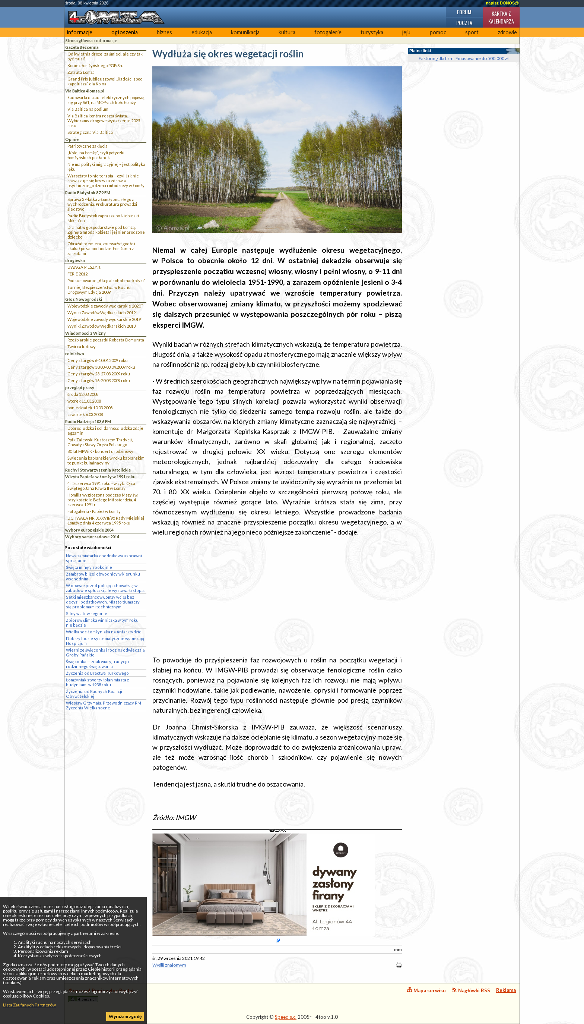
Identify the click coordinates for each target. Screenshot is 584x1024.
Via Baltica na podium (87, 109)
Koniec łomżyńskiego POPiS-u (95, 65)
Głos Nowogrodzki (83, 299)
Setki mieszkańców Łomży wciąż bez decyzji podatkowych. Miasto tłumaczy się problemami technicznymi (103, 602)
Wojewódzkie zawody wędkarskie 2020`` (105, 305)
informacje (79, 32)
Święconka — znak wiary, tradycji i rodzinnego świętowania (97, 664)
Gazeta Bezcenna (82, 47)
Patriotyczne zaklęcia (87, 146)
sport (472, 32)
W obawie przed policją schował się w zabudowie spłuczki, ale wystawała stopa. (105, 588)
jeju (406, 32)
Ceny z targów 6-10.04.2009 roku (97, 360)
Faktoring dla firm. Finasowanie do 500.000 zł (464, 58)
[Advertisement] (277, 596)
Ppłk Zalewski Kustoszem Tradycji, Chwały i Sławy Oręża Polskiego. (100, 442)
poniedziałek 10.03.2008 (89, 407)
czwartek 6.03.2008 (85, 414)
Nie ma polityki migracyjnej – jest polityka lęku (106, 166)
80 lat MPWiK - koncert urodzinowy (100, 451)
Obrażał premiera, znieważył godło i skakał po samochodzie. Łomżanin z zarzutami (101, 248)
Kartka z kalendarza (501, 17)
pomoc (438, 32)
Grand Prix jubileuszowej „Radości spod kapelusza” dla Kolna (105, 81)
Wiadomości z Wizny (85, 333)
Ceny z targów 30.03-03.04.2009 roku (101, 367)
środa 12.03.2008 (82, 394)
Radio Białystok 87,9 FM (87, 192)
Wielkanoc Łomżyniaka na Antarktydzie (104, 631)
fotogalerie (328, 32)
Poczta (464, 22)
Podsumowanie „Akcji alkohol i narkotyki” (106, 280)
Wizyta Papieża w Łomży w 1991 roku (100, 476)
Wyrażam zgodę (125, 1016)
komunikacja (245, 32)
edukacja (201, 32)
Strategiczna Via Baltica (90, 132)
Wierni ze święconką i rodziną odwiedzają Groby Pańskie (105, 652)
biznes (164, 32)
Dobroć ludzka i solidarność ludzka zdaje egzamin (105, 430)
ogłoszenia (124, 32)
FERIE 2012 (77, 273)
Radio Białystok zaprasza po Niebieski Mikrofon (103, 218)
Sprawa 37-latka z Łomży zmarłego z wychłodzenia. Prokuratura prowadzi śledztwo (102, 204)
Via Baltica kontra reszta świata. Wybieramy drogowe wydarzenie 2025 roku (103, 120)
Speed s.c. (285, 1017)
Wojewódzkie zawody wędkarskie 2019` (104, 319)
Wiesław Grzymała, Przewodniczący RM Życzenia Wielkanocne (103, 705)
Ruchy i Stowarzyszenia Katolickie (98, 469)
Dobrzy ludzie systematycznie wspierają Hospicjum (105, 641)
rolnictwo (74, 353)
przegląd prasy (79, 387)
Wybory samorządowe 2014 (92, 536)
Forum (464, 12)
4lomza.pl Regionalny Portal (101, 994)
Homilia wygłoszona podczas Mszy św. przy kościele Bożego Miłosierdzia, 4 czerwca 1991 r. (102, 499)
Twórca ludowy (81, 346)
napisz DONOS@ (502, 3)
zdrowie (507, 32)
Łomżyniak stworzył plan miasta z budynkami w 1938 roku (97, 682)
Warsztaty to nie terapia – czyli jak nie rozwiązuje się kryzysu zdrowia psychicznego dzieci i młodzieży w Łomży (106, 180)
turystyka (372, 32)
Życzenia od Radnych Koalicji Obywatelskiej (94, 694)
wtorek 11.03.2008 (84, 400)
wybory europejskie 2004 (89, 529)
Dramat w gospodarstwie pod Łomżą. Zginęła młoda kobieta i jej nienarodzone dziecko (106, 232)
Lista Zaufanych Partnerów (29, 1005)
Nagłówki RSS (471, 990)
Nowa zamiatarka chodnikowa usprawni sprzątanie (104, 558)
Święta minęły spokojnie (89, 567)
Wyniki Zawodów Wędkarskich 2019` (102, 312)
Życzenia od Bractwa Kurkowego (97, 673)
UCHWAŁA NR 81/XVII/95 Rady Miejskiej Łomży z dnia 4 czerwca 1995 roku (105, 520)
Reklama (506, 990)
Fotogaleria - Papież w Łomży (94, 511)
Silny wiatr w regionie (86, 613)
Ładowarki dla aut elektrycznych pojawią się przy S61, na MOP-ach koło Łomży (106, 100)
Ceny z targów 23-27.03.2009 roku (98, 373)
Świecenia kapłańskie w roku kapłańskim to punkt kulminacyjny (106, 460)
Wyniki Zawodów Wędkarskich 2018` (102, 326)
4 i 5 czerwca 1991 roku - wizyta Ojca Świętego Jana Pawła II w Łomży (101, 486)
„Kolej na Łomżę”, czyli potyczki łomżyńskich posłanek (95, 155)
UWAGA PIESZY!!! (84, 267)
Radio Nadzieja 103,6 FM (88, 421)
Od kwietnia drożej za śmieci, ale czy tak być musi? (105, 56)
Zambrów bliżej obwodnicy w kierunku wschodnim (103, 576)
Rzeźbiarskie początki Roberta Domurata (105, 339)
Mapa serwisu (426, 990)
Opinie (72, 139)
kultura (287, 32)
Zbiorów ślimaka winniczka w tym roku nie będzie (102, 622)
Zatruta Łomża (81, 72)
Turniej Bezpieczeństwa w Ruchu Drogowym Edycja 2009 (99, 289)
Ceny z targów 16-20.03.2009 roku (98, 380)
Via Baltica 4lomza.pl (84, 90)
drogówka (75, 260)
